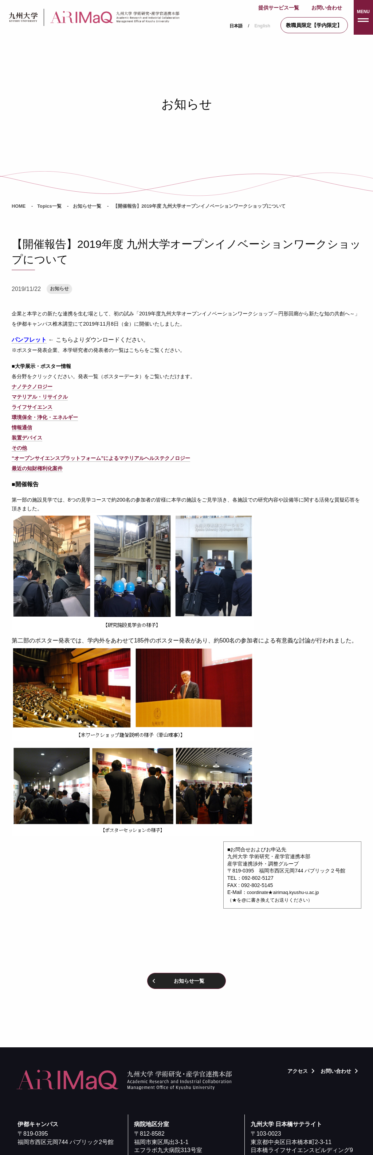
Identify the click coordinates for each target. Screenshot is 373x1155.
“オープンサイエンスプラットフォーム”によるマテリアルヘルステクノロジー (101, 458)
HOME (18, 206)
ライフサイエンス (32, 407)
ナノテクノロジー (32, 387)
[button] (363, 17)
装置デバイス (27, 438)
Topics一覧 (49, 206)
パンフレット (29, 340)
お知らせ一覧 (87, 206)
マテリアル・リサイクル (40, 397)
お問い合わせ (326, 8)
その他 (19, 448)
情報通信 (22, 427)
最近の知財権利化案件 (37, 468)
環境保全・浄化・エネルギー (45, 417)
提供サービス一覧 (278, 8)
